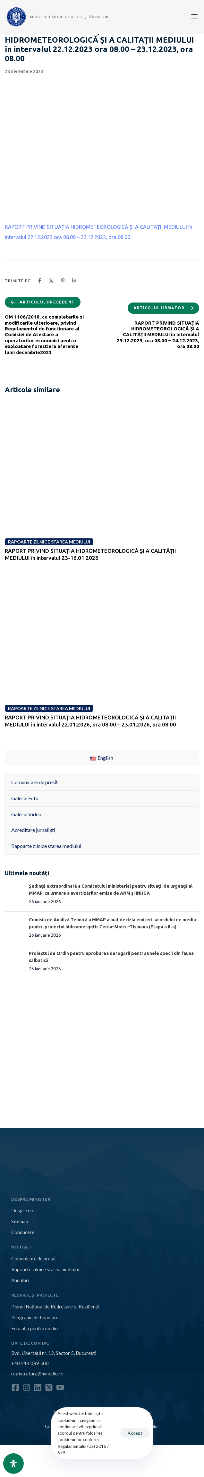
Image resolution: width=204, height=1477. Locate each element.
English (101, 758)
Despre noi (23, 1210)
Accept (135, 1433)
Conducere (22, 1232)
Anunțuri (20, 1280)
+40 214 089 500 (30, 1363)
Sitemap (19, 1221)
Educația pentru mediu (34, 1328)
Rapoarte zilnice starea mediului (45, 1269)
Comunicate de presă (33, 1258)
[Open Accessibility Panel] (13, 1463)
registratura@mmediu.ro (37, 1373)
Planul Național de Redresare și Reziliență (55, 1306)
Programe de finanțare (35, 1317)
